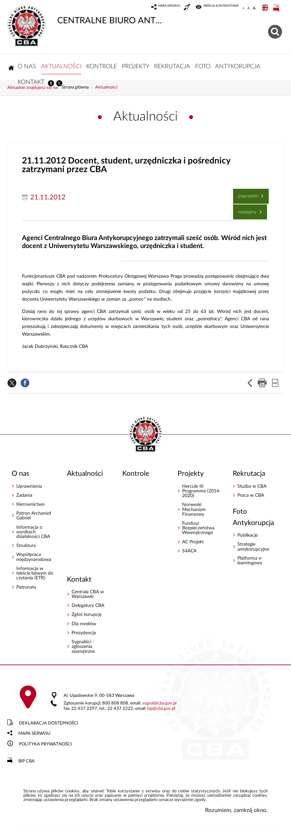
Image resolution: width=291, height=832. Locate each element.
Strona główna (75, 88)
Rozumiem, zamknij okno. (236, 810)
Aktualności (106, 88)
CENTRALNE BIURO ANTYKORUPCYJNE (86, 15)
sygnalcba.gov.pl (159, 703)
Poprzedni (246, 193)
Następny (245, 209)
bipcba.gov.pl (161, 708)
